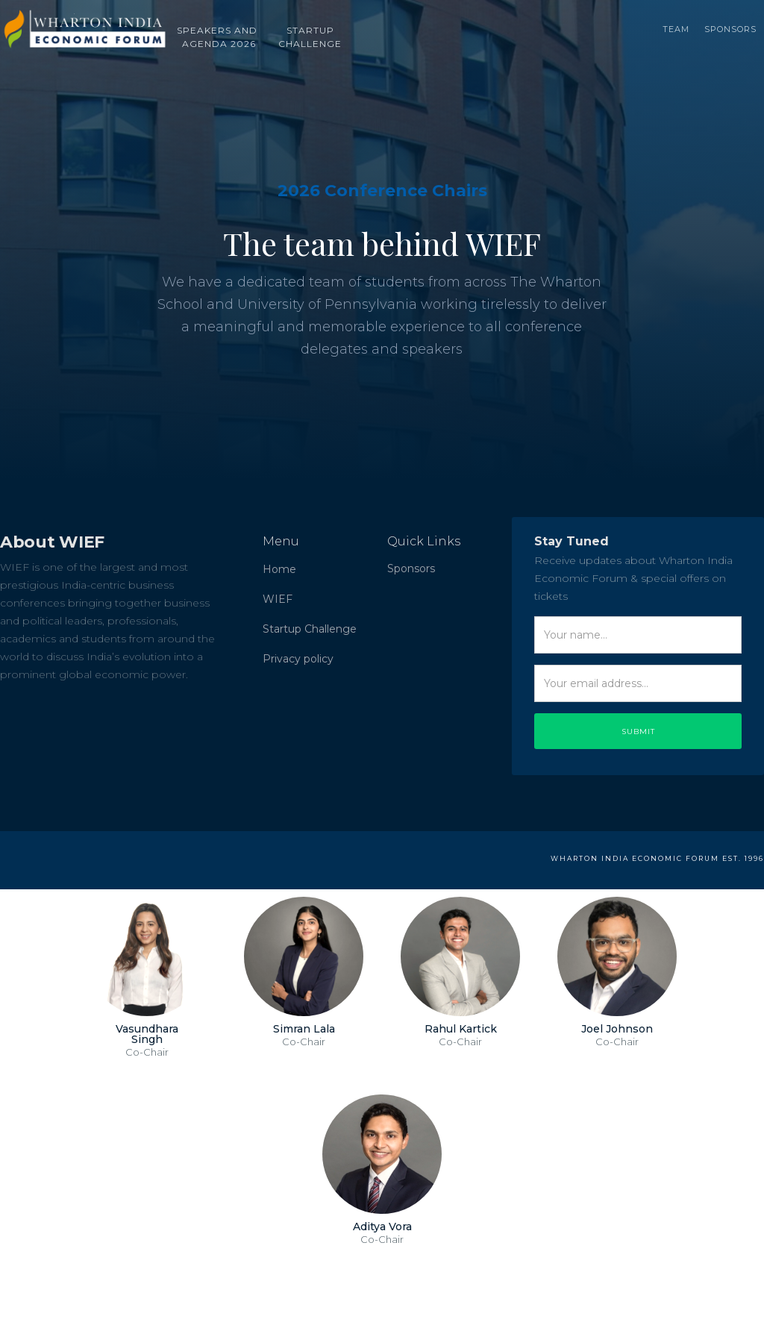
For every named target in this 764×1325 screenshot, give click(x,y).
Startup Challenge (310, 629)
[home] (84, 22)
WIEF (277, 599)
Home (279, 569)
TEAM (676, 25)
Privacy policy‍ (298, 658)
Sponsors (730, 25)
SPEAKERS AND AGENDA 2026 (218, 35)
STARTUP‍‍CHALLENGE (310, 35)
